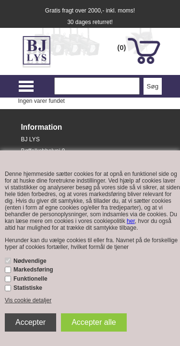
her (131, 221)
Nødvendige (30, 261)
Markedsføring (33, 269)
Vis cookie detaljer (28, 300)
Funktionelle (30, 278)
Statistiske (27, 287)
